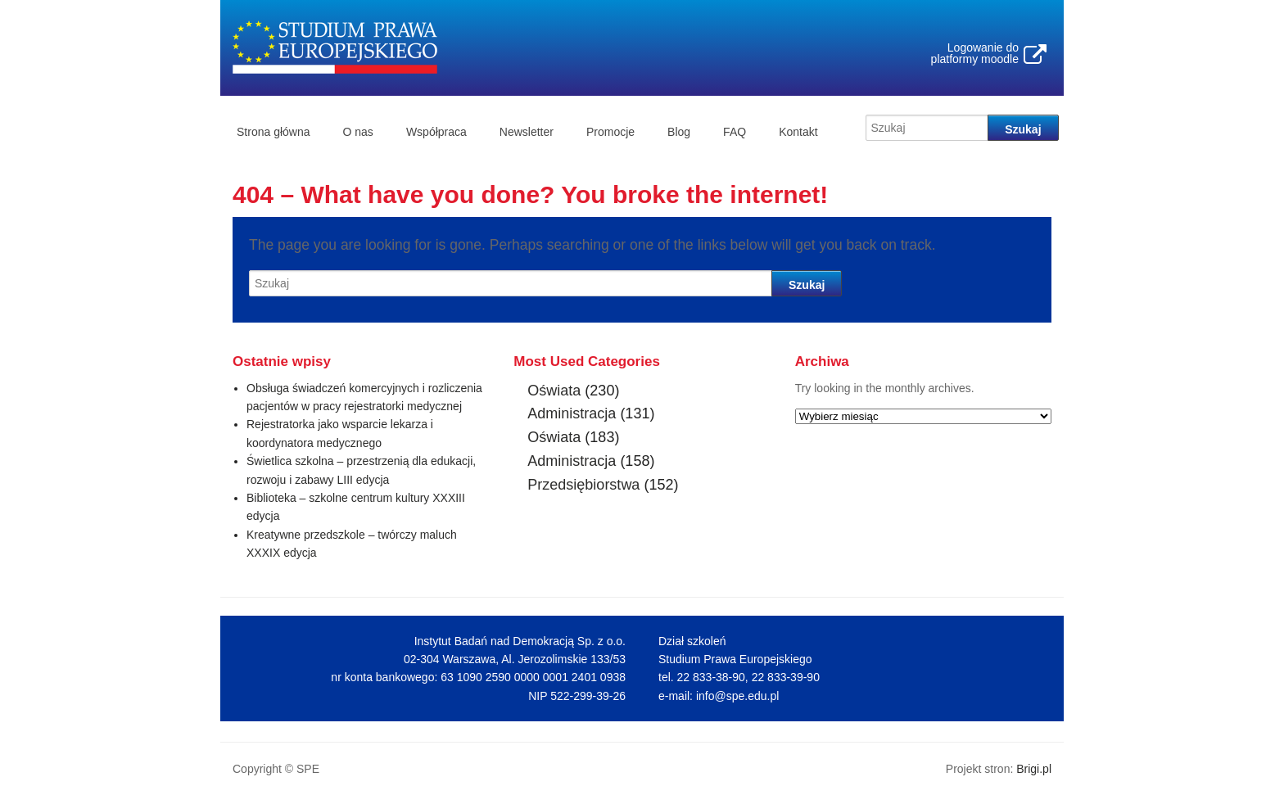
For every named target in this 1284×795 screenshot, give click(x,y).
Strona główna (273, 131)
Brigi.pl (1033, 768)
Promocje (610, 131)
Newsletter (527, 131)
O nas (358, 131)
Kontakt (798, 131)
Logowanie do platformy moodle (975, 53)
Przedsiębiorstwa (583, 485)
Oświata (554, 390)
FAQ (734, 131)
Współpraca (436, 131)
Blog (678, 131)
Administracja (571, 413)
